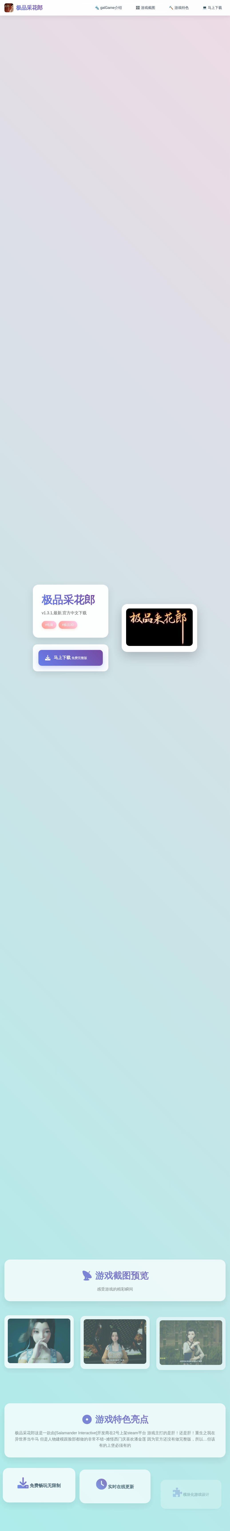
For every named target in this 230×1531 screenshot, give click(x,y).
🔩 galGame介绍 (108, 8)
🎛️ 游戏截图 (145, 8)
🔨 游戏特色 (178, 8)
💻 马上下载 (212, 8)
